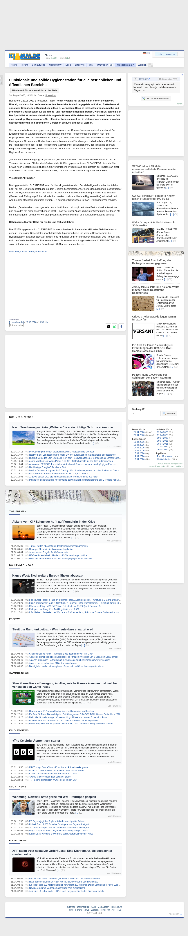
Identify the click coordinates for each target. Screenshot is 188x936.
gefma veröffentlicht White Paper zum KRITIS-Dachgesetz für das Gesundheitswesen (71, 461)
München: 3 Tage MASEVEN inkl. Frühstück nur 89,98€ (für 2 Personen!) (65, 606)
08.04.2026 (162, 444)
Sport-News (17, 786)
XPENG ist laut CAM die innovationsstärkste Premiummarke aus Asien (63, 476)
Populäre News (164, 456)
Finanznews (18, 840)
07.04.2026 (162, 446)
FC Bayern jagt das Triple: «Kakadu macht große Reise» (56, 821)
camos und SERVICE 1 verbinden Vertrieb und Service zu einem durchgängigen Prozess (72, 464)
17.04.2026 (138, 447)
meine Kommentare (158, 466)
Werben (142, 64)
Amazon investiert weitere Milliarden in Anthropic (53, 663)
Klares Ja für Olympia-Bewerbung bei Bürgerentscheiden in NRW (61, 833)
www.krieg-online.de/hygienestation (28, 251)
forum (179, 104)
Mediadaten (103, 907)
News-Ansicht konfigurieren (170, 464)
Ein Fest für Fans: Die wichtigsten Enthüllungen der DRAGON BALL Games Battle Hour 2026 (74, 714)
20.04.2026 (138, 435)
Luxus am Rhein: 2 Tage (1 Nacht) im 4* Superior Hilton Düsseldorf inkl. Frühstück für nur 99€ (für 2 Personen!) (83, 603)
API (113, 910)
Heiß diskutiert (164, 459)
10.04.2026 (162, 438)
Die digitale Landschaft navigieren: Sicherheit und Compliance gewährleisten (66, 666)
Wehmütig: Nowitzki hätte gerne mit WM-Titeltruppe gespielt (54, 796)
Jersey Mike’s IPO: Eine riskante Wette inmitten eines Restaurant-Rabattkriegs (155, 290)
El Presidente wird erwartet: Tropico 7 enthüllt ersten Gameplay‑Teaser (63, 720)
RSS (119, 910)
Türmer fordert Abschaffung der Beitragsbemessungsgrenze (58, 546)
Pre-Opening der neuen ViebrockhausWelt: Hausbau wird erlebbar (61, 451)
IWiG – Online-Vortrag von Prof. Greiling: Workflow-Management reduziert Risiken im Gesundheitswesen (80, 470)
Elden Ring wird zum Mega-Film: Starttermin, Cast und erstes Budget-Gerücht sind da (71, 723)
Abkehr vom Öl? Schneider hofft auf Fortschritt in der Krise (53, 521)
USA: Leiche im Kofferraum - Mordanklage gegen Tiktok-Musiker (60, 558)
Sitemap (71, 907)
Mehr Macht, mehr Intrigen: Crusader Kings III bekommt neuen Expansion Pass (68, 717)
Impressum (116, 907)
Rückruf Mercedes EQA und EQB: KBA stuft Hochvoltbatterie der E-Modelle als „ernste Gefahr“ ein (77, 458)
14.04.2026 (138, 456)
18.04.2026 (138, 445)
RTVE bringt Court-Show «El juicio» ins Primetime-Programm (59, 767)
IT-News (15, 619)
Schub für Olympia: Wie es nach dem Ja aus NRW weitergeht (59, 827)
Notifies (179, 466)
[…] (92, 443)
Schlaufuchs (38, 64)
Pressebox (51, 95)
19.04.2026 (138, 442)
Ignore (171, 466)
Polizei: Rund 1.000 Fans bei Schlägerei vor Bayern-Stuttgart (59, 824)
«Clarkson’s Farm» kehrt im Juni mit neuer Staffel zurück (56, 770)
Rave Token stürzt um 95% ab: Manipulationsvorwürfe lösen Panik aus (63, 881)
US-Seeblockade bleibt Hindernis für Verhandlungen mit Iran (58, 555)
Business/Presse (21, 417)
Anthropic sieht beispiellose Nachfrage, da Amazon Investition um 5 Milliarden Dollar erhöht (73, 657)
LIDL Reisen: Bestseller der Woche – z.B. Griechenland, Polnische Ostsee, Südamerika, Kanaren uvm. (79, 612)
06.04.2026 (162, 449)
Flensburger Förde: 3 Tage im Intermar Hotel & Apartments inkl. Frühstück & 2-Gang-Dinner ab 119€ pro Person (83, 600)
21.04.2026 (138, 432)
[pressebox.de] (16, 322)
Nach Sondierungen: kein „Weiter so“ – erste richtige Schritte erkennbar (62, 427)
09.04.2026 (162, 441)
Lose (68, 64)
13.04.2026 (138, 459)
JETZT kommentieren (155, 98)
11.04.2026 (162, 435)
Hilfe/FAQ (105, 910)
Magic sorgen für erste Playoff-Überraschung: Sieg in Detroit (58, 830)
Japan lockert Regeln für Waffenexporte (48, 552)
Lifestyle (80, 64)
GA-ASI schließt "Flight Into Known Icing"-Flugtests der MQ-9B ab (153, 197)
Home (70, 910)
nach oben (174, 914)
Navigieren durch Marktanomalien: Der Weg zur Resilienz (57, 888)
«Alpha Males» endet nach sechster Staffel (50, 776)
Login (159, 54)
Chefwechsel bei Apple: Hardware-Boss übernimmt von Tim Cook (61, 653)
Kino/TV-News (19, 730)
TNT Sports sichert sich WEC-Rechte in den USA (53, 780)
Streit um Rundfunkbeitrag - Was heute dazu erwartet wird (52, 629)
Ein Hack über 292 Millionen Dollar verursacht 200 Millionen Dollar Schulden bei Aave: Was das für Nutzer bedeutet (85, 885)
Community (55, 64)
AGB (93, 907)
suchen (169, 413)
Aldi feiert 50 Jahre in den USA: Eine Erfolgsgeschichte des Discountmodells (66, 891)
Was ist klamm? (125, 64)
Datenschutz (83, 907)
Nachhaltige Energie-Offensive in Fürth (48, 467)
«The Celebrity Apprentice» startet (36, 740)
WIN (91, 64)
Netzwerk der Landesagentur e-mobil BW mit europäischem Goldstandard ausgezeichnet (72, 455)
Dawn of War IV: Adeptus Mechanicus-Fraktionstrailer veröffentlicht (61, 711)
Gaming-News (19, 672)
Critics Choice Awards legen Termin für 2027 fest (53, 773)
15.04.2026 (138, 453)
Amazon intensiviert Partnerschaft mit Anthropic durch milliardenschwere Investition (69, 660)
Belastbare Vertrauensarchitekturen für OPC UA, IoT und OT (58, 473)
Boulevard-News (21, 565)
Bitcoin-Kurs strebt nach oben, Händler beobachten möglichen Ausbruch (64, 878)
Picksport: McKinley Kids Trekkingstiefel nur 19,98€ (54, 609)
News (14, 64)
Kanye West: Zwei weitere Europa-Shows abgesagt (47, 575)
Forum (24, 64)
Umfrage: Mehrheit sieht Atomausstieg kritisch (51, 549)
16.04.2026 (138, 450)
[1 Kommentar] (16, 325)
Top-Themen (17, 511)
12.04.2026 (162, 432)
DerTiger (143, 79)
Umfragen (105, 64)
